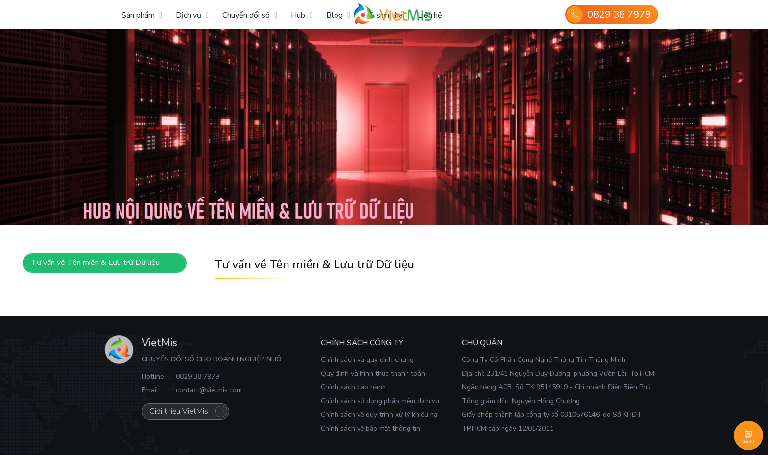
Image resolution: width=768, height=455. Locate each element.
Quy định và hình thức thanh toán (373, 373)
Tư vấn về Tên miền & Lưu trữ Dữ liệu (95, 262)
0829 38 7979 (619, 14)
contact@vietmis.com (209, 390)
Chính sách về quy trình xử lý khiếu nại (380, 414)
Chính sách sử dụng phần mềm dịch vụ (380, 401)
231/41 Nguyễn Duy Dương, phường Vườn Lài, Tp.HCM (570, 373)
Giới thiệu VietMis (178, 411)
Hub (298, 15)
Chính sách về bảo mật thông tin (370, 428)
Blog (334, 15)
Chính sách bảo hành (353, 387)
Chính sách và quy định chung (367, 359)
